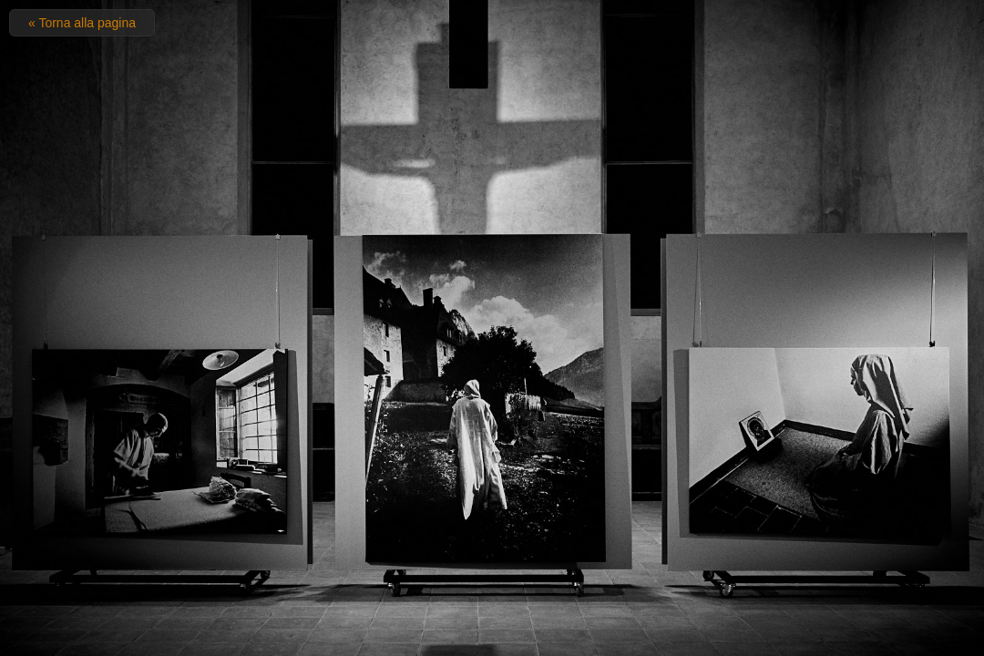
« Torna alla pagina (82, 22)
